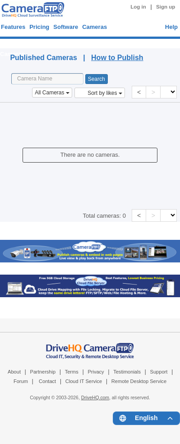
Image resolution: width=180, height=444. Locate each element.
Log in (138, 6)
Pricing (39, 26)
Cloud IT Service (83, 381)
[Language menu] (146, 418)
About (14, 371)
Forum (21, 381)
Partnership (43, 371)
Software (65, 26)
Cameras (94, 26)
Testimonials (127, 371)
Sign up (165, 6)
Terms (71, 371)
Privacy (96, 371)
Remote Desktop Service (138, 381)
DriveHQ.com (95, 397)
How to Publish (117, 57)
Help (171, 26)
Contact (47, 381)
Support (159, 371)
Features (13, 26)
